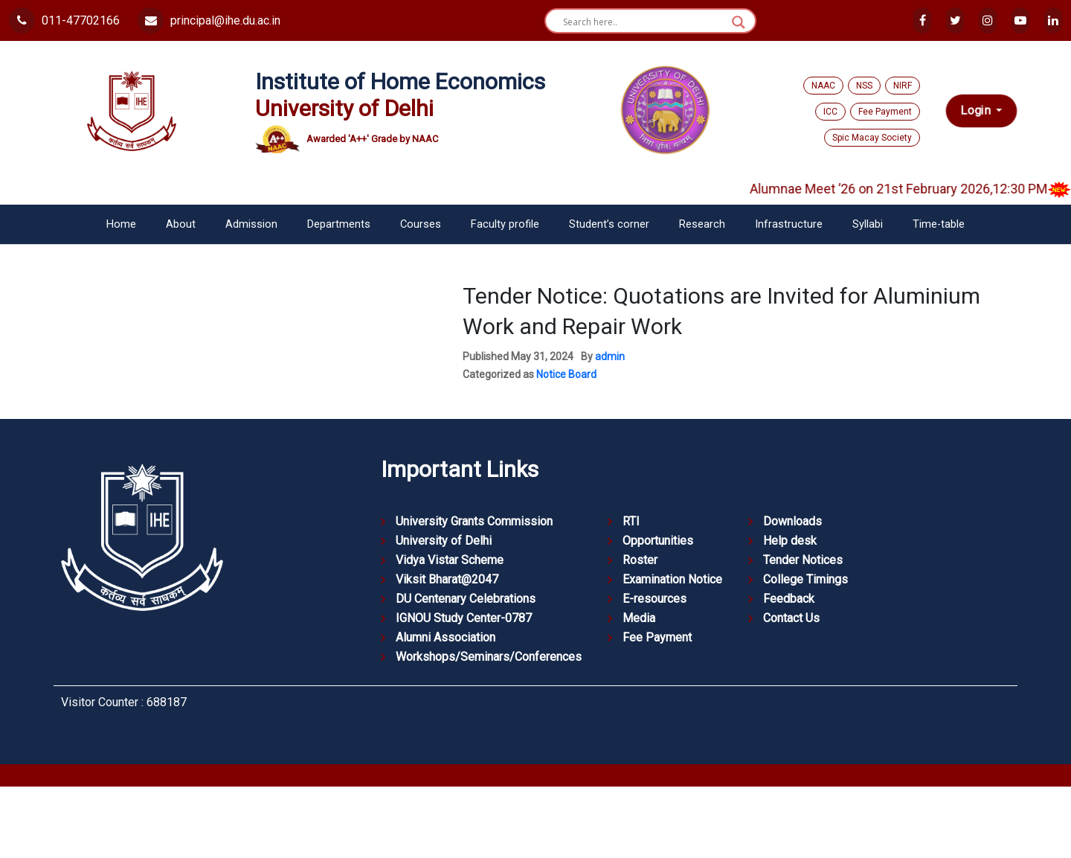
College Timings (805, 579)
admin (610, 356)
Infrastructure (789, 224)
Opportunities (658, 541)
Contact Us (791, 618)
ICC (830, 111)
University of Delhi (444, 541)
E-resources (654, 599)
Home (121, 224)
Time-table (939, 224)
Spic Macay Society (872, 137)
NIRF (902, 85)
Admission (251, 224)
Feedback (788, 599)
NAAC (823, 85)
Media (639, 618)
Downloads (792, 521)
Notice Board (566, 374)
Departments (338, 224)
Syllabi (867, 224)
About (181, 224)
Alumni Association (445, 637)
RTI (631, 521)
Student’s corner (609, 224)
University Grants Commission (474, 521)
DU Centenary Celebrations (466, 599)
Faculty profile (505, 224)
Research (702, 224)
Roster (640, 560)
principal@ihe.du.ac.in (209, 20)
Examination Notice (672, 579)
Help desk (790, 541)
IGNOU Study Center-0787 (464, 618)
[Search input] (643, 22)
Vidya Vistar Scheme (450, 560)
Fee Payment (885, 111)
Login (977, 110)
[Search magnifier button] (738, 22)
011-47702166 (64, 20)
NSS (864, 85)
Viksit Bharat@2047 (447, 579)
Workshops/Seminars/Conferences (489, 657)
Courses (420, 224)
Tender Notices (803, 560)
